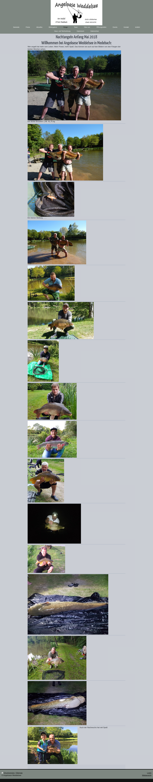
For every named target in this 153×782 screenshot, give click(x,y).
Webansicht (146, 775)
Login (149, 773)
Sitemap (19, 773)
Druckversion (8, 773)
